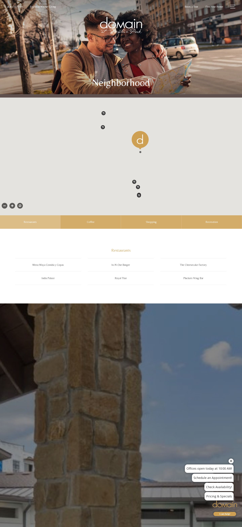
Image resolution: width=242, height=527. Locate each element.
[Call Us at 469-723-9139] (15, 7)
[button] (140, 152)
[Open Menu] (232, 6)
